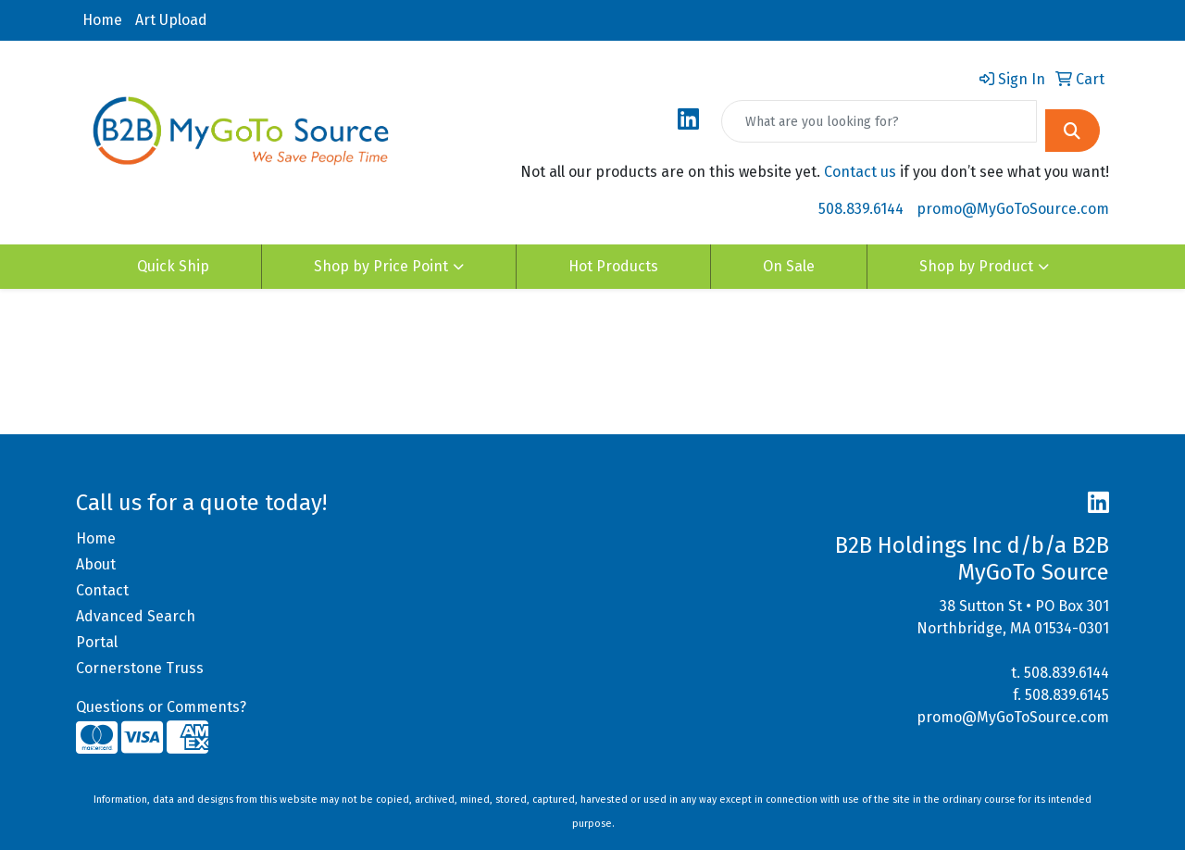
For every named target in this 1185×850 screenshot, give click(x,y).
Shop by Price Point (381, 266)
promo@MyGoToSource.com (1013, 209)
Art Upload (171, 20)
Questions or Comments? (161, 707)
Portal (97, 642)
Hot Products (613, 266)
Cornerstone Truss (140, 668)
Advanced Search (135, 616)
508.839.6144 (861, 209)
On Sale (789, 266)
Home (102, 20)
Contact (102, 590)
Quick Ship (173, 266)
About (96, 564)
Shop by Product (976, 266)
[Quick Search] (879, 121)
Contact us (860, 172)
